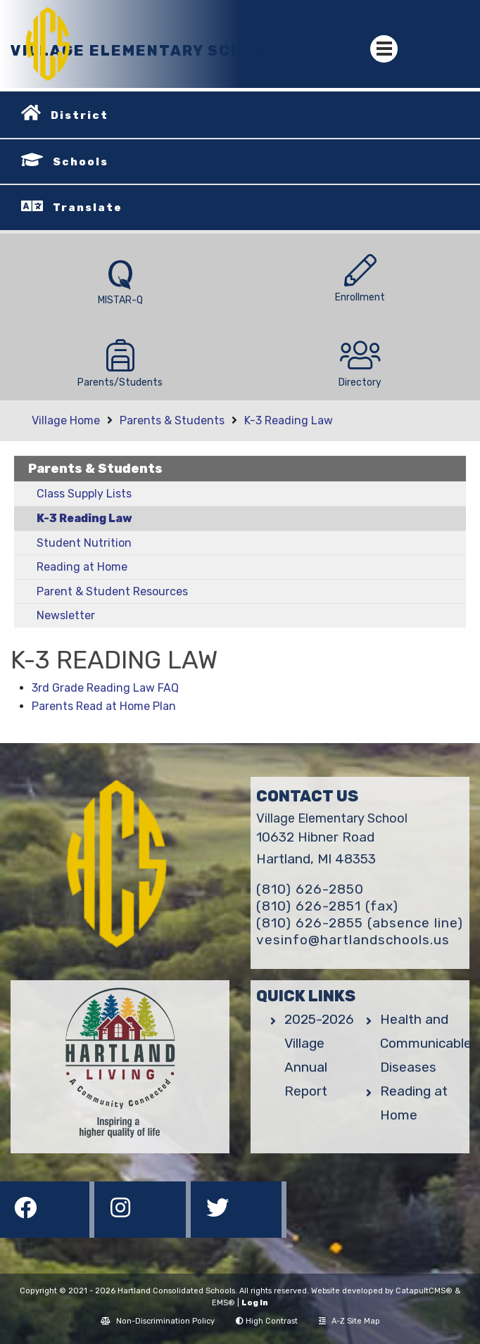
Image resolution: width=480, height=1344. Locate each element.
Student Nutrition (84, 543)
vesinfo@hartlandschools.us (353, 940)
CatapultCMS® (424, 1290)
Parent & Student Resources (112, 591)
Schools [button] (80, 162)
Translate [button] (87, 207)
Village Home (66, 420)
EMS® (223, 1302)
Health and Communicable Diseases (426, 1043)
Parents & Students (172, 420)
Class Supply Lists (84, 493)
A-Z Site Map (349, 1321)
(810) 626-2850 (310, 889)
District (79, 115)
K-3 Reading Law (288, 420)
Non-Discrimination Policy (158, 1321)
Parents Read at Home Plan (104, 706)
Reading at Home (82, 566)
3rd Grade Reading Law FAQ (105, 688)
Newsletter (66, 615)
